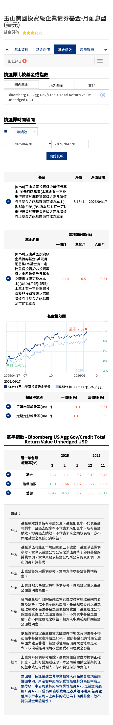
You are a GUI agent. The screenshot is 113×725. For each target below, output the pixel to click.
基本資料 (21, 49)
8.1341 (17, 61)
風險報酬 (87, 49)
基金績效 (65, 49)
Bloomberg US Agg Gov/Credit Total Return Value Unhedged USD (56, 97)
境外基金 (56, 85)
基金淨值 (43, 49)
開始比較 (57, 156)
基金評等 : (23, 32)
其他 (91, 85)
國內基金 (21, 81)
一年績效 (20, 131)
